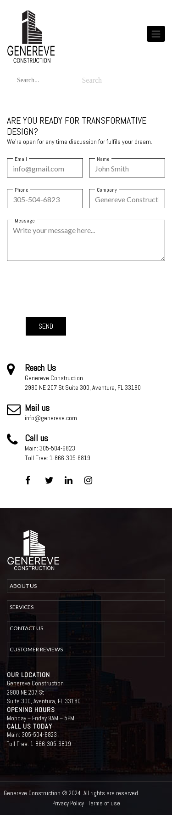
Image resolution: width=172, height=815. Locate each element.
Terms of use (104, 803)
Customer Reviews (36, 649)
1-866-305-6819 (70, 458)
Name (103, 159)
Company (107, 190)
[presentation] (95, 288)
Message (25, 220)
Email (21, 159)
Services (21, 607)
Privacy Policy (68, 803)
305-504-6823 (57, 448)
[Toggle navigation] (156, 33)
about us (23, 585)
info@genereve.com (51, 418)
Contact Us (26, 628)
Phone (21, 190)
